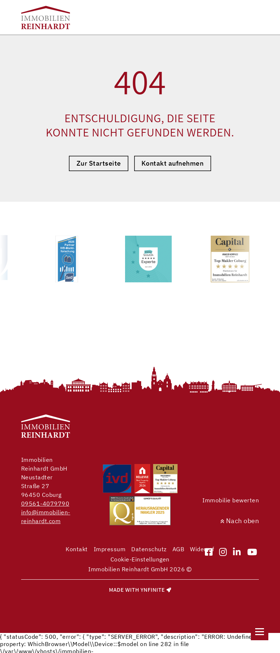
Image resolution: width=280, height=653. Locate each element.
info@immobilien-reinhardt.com (45, 517)
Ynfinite (152, 590)
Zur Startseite (99, 163)
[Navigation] (259, 631)
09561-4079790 (45, 503)
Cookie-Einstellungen (140, 559)
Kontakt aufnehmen (172, 163)
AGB (178, 549)
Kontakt (77, 549)
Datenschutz (149, 549)
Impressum (110, 549)
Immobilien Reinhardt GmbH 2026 (139, 569)
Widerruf (202, 549)
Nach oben (239, 521)
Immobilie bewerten (230, 500)
